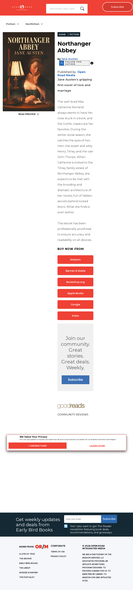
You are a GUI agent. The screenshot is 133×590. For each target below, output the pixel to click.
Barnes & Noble (75, 270)
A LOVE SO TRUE (27, 554)
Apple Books (75, 293)
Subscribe (117, 6)
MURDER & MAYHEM (28, 573)
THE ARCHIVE (25, 559)
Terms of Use (58, 552)
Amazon (75, 259)
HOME (62, 34)
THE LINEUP (24, 568)
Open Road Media (71, 73)
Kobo (75, 315)
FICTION (74, 34)
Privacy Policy (58, 556)
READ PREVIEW (28, 114)
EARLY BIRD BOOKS (28, 563)
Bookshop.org (75, 282)
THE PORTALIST (27, 577)
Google (75, 304)
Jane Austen (69, 58)
